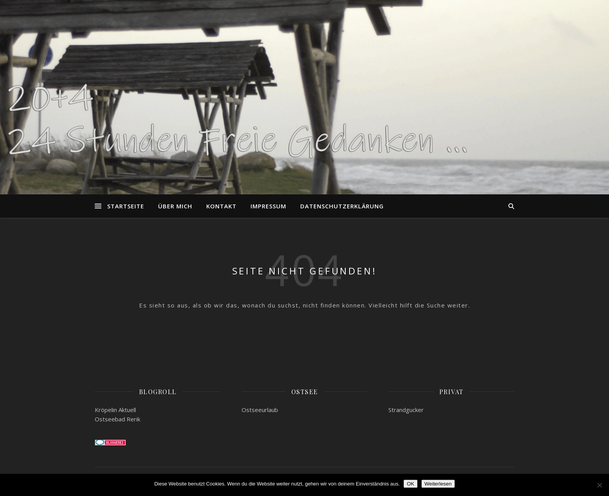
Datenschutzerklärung (342, 206)
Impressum (268, 206)
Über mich (175, 206)
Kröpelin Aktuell (115, 410)
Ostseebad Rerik (117, 419)
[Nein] (599, 485)
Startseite (125, 206)
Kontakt (221, 206)
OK (410, 484)
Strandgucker (406, 410)
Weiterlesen (438, 484)
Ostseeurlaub (260, 410)
